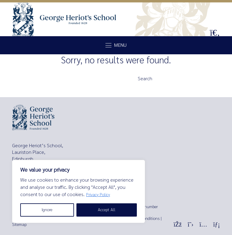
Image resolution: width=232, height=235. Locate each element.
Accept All (106, 210)
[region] (78, 191)
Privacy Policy (98, 195)
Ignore (47, 210)
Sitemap (19, 224)
